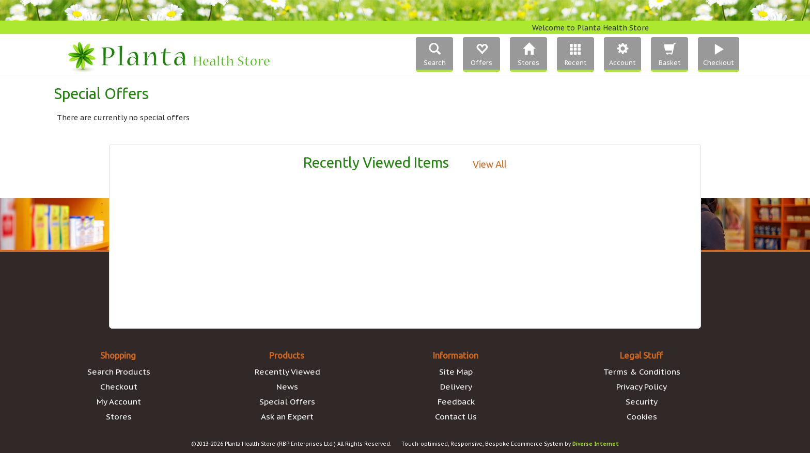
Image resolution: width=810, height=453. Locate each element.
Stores (119, 416)
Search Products (118, 371)
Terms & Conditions (641, 371)
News (287, 386)
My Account (119, 401)
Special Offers (287, 401)
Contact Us (456, 416)
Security (642, 401)
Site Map (456, 371)
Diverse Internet (595, 444)
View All (490, 164)
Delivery (456, 386)
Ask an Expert (287, 416)
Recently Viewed (287, 371)
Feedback (456, 401)
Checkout (118, 386)
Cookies (642, 416)
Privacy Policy (641, 386)
